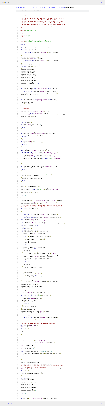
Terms (17, 403)
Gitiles (8, 403)
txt (99, 403)
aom (24, 7)
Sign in (102, 2)
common (62, 7)
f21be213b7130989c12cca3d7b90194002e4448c (42, 7)
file (46, 10)
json (102, 403)
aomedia (19, 7)
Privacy (13, 403)
